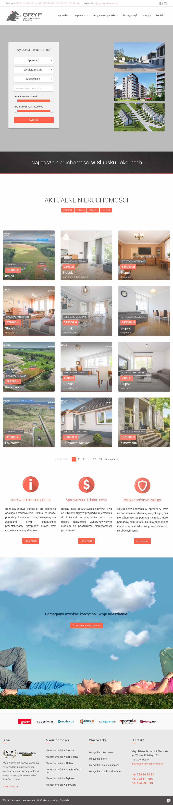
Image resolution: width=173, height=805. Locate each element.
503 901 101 (75, 3)
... (89, 459)
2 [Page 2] (79, 459)
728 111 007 (35, 3)
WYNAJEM (93, 210)
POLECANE (80, 210)
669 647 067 (61, 3)
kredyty (147, 15)
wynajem (80, 15)
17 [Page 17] (94, 459)
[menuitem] (63, 15)
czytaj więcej (30, 541)
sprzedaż (63, 15)
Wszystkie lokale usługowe (104, 765)
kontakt (160, 15)
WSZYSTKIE (67, 210)
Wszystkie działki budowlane (105, 771)
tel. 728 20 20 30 (143, 774)
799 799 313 (48, 3)
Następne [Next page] (110, 459)
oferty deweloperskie (103, 15)
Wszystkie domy (98, 758)
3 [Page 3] (83, 459)
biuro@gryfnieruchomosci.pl (104, 3)
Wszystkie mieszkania (101, 752)
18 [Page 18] (100, 459)
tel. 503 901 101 (142, 783)
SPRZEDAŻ (105, 210)
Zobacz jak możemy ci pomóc (86, 625)
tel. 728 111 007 (142, 778)
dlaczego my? (129, 15)
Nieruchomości (60, 750)
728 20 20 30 (22, 3)
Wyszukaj (33, 120)
